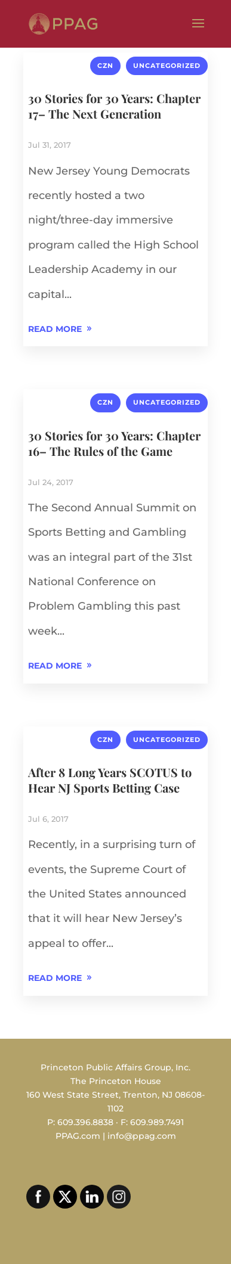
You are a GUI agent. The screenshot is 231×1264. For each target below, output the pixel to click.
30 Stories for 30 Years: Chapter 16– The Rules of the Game (114, 443)
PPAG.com (78, 1136)
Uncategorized (167, 65)
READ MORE (55, 329)
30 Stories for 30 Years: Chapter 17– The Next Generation (114, 106)
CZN (105, 65)
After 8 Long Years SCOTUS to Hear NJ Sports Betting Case (110, 780)
